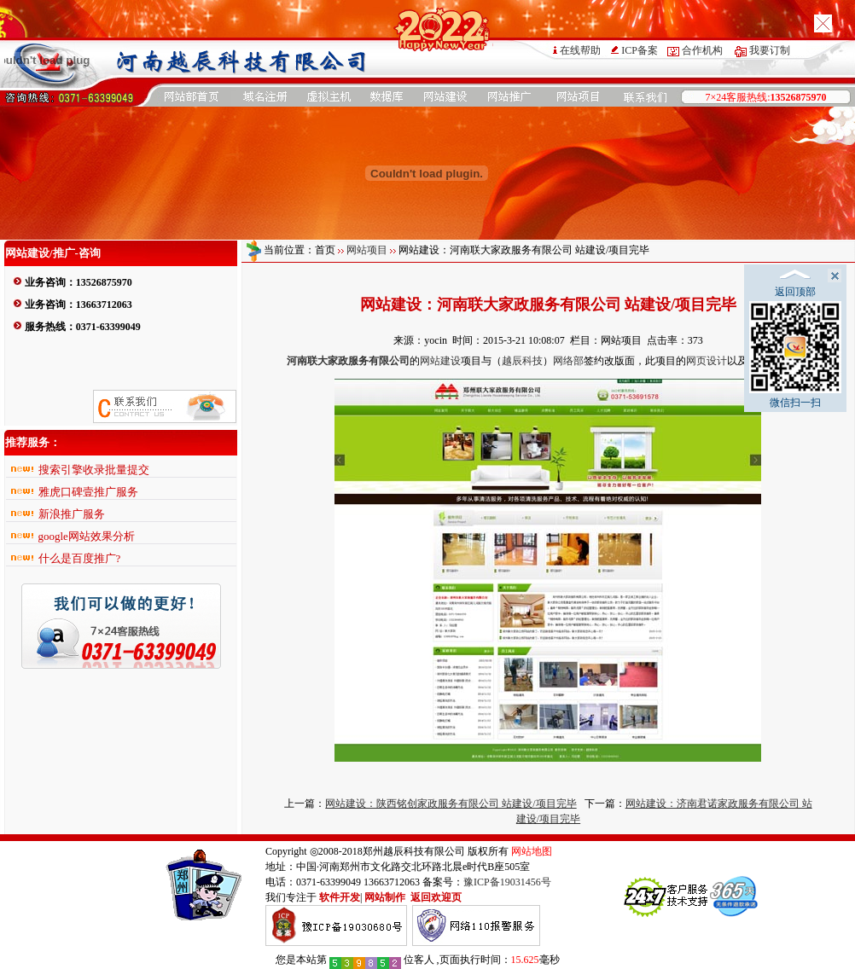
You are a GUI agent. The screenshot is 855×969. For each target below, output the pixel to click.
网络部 (568, 361)
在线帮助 (580, 50)
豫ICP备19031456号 (507, 882)
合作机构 (702, 50)
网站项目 (366, 250)
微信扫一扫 (795, 355)
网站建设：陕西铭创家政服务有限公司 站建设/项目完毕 (450, 803)
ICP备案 (639, 50)
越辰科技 (522, 361)
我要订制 (769, 50)
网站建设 (440, 361)
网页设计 (706, 361)
